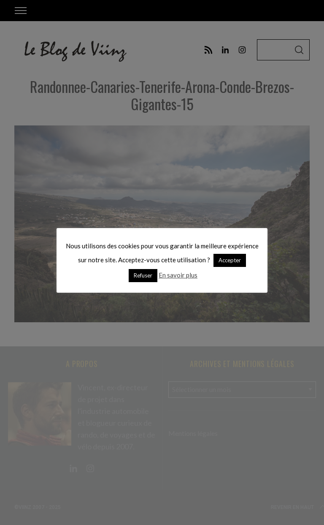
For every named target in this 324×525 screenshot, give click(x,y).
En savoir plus (178, 275)
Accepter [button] (230, 260)
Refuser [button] (143, 275)
